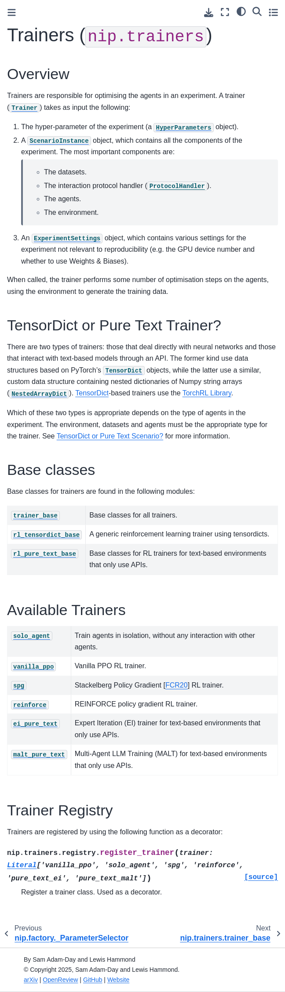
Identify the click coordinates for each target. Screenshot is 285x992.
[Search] (257, 11)
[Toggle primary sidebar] (12, 12)
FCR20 (176, 685)
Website (118, 979)
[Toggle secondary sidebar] (273, 12)
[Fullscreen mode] (225, 12)
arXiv (31, 979)
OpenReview (60, 979)
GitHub (92, 979)
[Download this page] (209, 12)
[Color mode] (241, 11)
